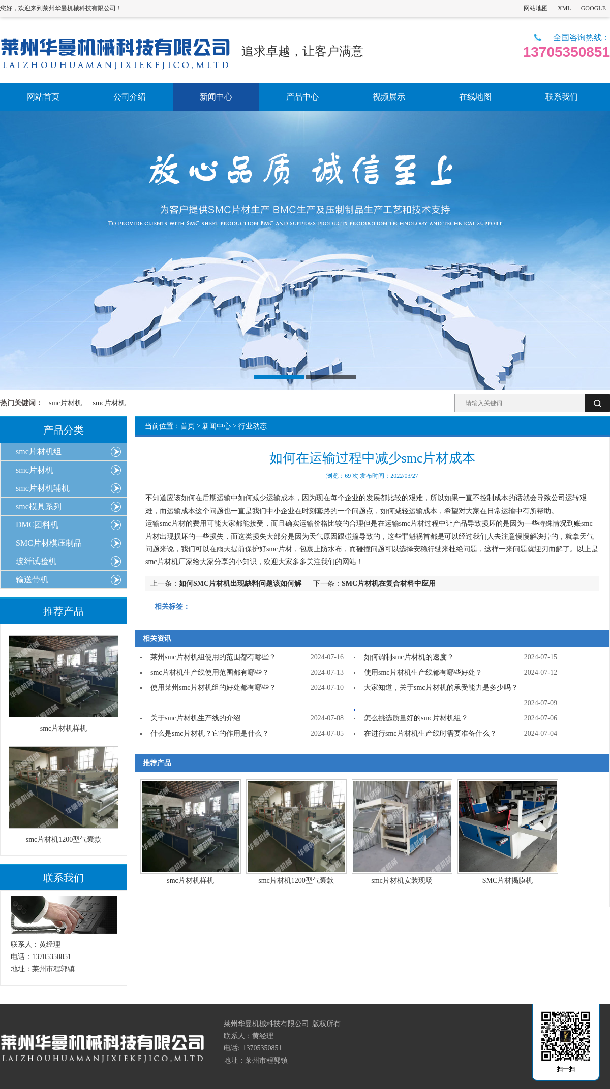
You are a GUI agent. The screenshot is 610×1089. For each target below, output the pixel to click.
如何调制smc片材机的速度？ (409, 657)
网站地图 (536, 8)
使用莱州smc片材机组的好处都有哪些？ (213, 687)
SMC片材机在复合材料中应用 (389, 583)
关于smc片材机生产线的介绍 (195, 718)
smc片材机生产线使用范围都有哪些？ (209, 672)
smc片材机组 (39, 451)
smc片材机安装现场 (402, 880)
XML (564, 8)
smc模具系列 (39, 506)
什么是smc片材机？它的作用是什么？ (209, 733)
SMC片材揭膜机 (507, 880)
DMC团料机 (37, 524)
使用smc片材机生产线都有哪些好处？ (423, 672)
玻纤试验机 (36, 561)
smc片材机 (65, 403)
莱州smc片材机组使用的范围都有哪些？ (213, 657)
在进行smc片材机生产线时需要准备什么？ (430, 733)
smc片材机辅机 (43, 488)
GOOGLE (593, 8)
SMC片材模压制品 (49, 543)
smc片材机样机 (190, 880)
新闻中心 (216, 426)
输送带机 (32, 579)
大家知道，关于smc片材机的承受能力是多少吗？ (441, 687)
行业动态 (252, 426)
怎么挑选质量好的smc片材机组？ (416, 718)
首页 (187, 426)
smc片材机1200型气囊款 (296, 880)
